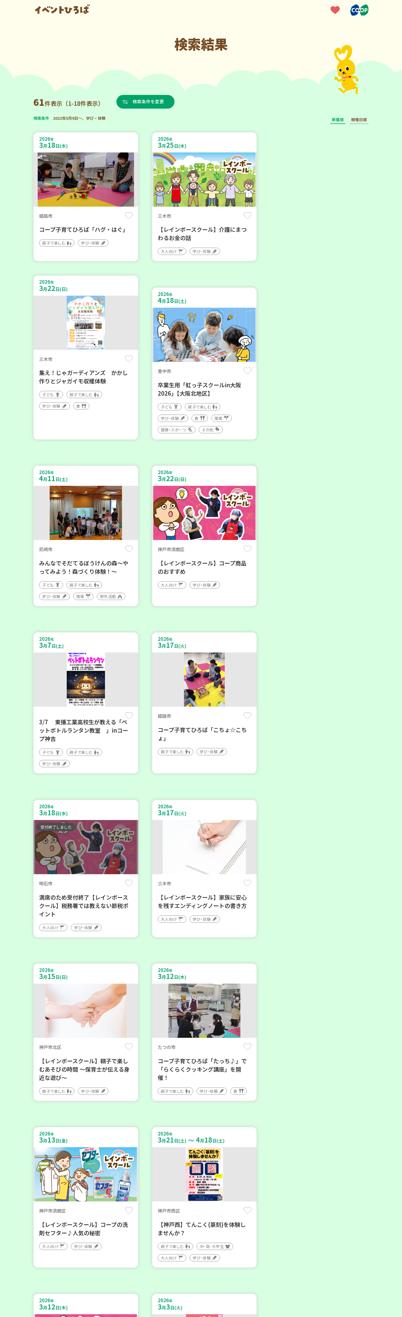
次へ (227, 1149)
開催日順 (359, 119)
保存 (126, 215)
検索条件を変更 (148, 101)
